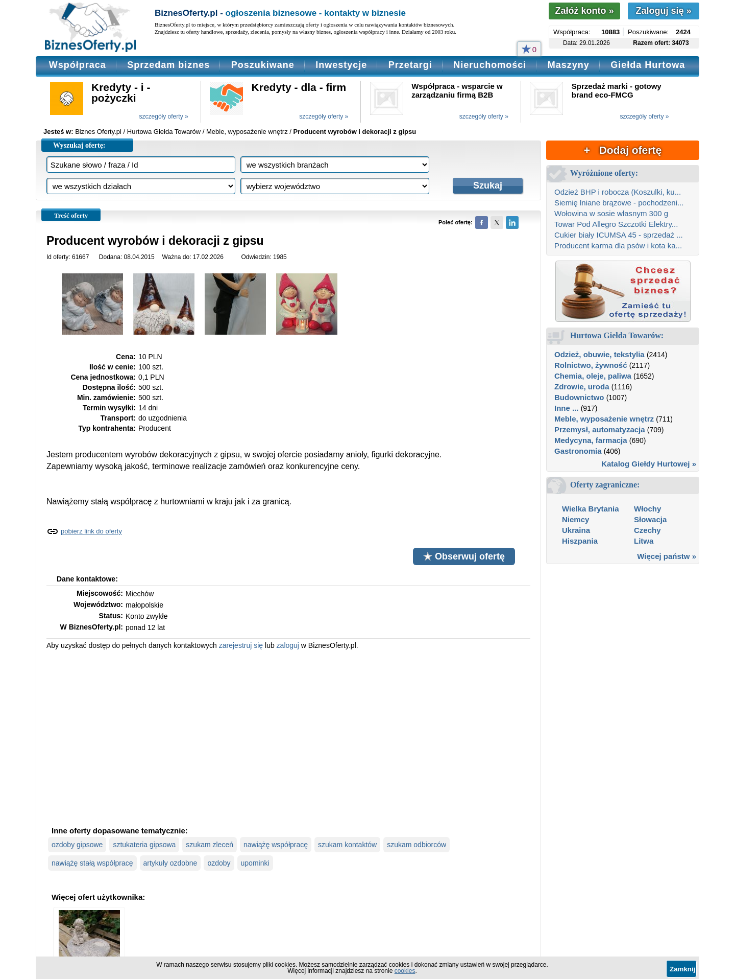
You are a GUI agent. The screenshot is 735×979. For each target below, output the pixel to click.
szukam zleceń (209, 845)
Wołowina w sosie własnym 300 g (611, 213)
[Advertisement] (288, 736)
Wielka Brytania (590, 508)
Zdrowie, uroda (581, 386)
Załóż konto (584, 11)
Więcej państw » (666, 556)
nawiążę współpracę (275, 845)
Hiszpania (580, 541)
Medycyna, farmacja (590, 440)
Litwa (643, 541)
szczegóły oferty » (163, 116)
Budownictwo (579, 397)
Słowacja (650, 519)
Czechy (647, 530)
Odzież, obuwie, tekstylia (599, 354)
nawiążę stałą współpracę (92, 863)
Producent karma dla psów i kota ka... (618, 245)
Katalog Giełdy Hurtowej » (648, 463)
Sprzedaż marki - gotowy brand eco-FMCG (617, 90)
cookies (405, 970)
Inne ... (566, 408)
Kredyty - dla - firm (299, 87)
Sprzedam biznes (168, 65)
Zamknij (682, 969)
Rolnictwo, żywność (590, 365)
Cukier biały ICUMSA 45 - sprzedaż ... (618, 234)
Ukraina (576, 530)
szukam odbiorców (416, 845)
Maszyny (569, 65)
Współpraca (77, 65)
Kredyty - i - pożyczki (121, 92)
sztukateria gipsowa (144, 845)
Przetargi (410, 65)
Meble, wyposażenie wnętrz (604, 418)
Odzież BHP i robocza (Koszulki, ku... (617, 192)
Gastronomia (578, 451)
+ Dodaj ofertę (623, 150)
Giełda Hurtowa (647, 65)
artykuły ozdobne (170, 863)
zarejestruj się (241, 645)
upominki (255, 863)
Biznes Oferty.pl (98, 131)
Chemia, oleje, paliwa (592, 375)
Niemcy (575, 519)
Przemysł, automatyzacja (599, 429)
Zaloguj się (663, 11)
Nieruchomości (489, 65)
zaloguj (288, 645)
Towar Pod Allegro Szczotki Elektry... (616, 224)
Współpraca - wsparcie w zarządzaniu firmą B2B (456, 90)
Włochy (647, 508)
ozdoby (218, 863)
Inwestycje (341, 65)
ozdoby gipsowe (77, 845)
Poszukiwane (263, 65)
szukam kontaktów (347, 845)
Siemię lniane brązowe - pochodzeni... (618, 202)
